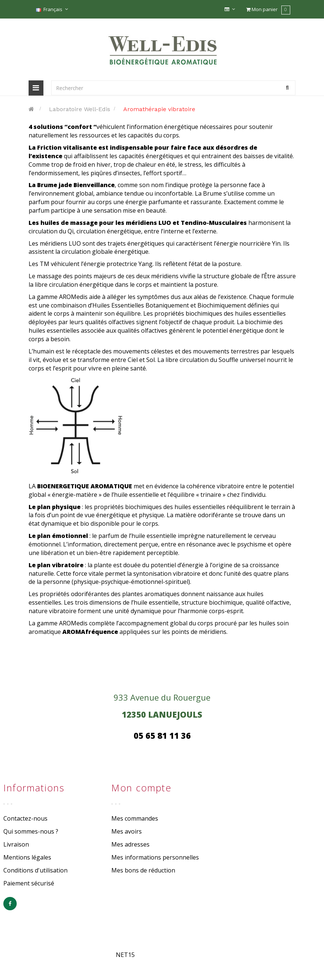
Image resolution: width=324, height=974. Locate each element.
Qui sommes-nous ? (30, 831)
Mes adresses (130, 844)
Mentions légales (27, 857)
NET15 (125, 955)
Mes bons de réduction (143, 870)
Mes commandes (134, 818)
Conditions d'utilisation (35, 870)
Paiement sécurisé (28, 883)
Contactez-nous (25, 818)
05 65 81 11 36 (162, 735)
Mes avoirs (126, 831)
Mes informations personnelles (155, 857)
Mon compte (141, 787)
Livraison (16, 844)
